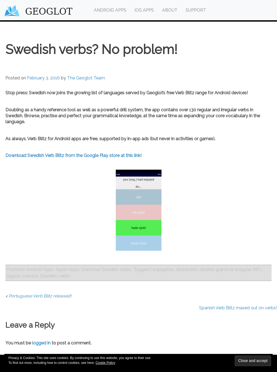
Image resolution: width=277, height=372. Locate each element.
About (169, 10)
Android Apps (110, 10)
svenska (30, 276)
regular (13, 276)
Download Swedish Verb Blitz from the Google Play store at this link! (73, 155)
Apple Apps (67, 269)
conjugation (162, 269)
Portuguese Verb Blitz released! (40, 296)
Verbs (125, 269)
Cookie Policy (105, 363)
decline (206, 269)
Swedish (109, 269)
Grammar (90, 269)
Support (196, 10)
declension (186, 269)
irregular (243, 269)
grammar (224, 269)
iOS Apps (144, 10)
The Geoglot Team (86, 78)
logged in (41, 343)
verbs (64, 276)
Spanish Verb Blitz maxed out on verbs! (238, 307)
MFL (257, 269)
